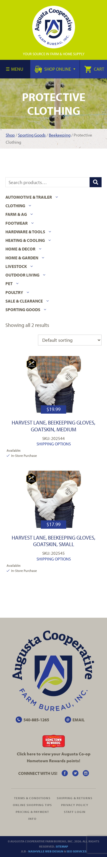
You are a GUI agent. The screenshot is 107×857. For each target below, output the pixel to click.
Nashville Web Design (45, 851)
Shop (10, 135)
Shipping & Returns (74, 798)
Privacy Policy (74, 805)
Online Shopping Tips (32, 805)
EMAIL (78, 719)
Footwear (16, 223)
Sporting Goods (32, 135)
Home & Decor (20, 249)
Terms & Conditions (32, 798)
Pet (9, 283)
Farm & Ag (16, 214)
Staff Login (75, 812)
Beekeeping (59, 135)
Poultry (14, 292)
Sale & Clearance (24, 301)
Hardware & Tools (25, 231)
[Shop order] (70, 340)
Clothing (15, 205)
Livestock (16, 266)
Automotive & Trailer (28, 197)
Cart (94, 69)
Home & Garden (21, 257)
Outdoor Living (22, 275)
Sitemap (62, 846)
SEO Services (76, 851)
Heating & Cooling (25, 240)
